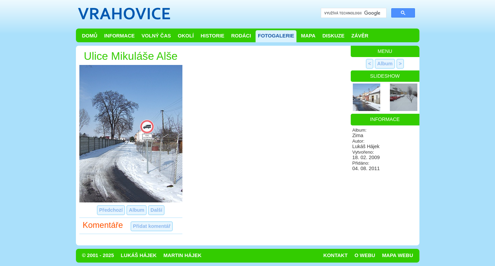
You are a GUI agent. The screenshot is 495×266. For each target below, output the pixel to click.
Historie (212, 35)
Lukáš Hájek (139, 255)
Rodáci (241, 35)
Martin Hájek (183, 255)
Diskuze (333, 35)
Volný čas (156, 35)
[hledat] (353, 13)
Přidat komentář (152, 226)
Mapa (308, 35)
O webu (365, 255)
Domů (90, 35)
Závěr (360, 35)
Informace (119, 35)
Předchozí (111, 210)
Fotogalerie (276, 35)
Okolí (186, 35)
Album (136, 210)
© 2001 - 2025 (98, 255)
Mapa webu (397, 255)
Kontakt (335, 255)
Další (156, 210)
